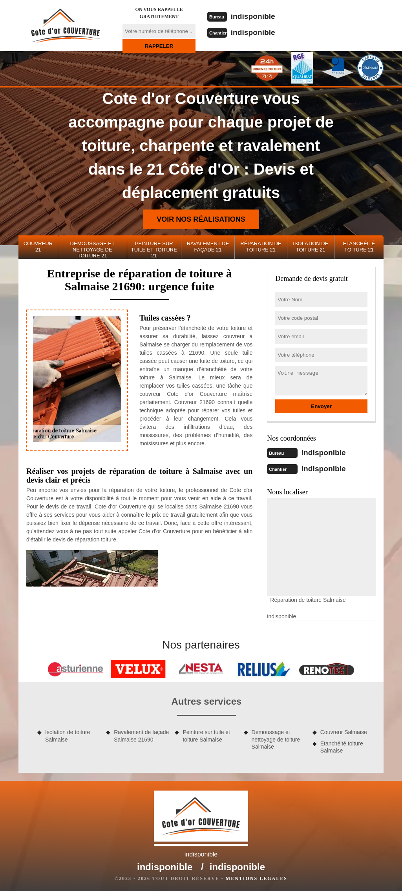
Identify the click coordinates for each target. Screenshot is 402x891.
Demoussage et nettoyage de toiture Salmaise (276, 738)
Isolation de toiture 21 (310, 247)
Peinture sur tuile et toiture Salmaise (206, 735)
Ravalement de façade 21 (208, 247)
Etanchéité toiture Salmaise (341, 746)
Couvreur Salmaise (343, 731)
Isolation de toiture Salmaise (67, 735)
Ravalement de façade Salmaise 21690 (141, 735)
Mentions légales (256, 877)
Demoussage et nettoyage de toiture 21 (92, 250)
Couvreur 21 (38, 247)
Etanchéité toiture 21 (359, 247)
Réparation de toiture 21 (260, 247)
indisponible (254, 16)
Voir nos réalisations (201, 219)
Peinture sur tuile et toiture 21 (154, 250)
